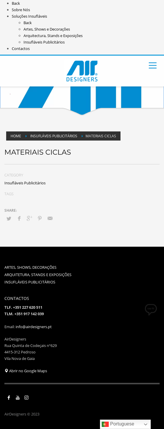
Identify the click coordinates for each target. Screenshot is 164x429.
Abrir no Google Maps (25, 370)
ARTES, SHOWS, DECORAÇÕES (30, 267)
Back (16, 3)
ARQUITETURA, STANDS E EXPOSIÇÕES (37, 274)
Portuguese (118, 424)
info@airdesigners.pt (34, 326)
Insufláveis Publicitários (25, 183)
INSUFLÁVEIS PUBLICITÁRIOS (29, 282)
